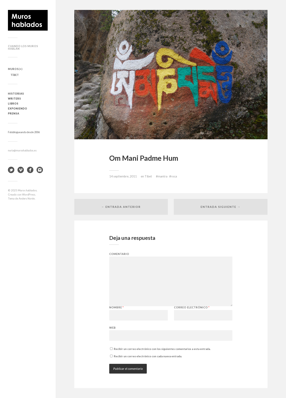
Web (112, 327)
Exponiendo (17, 108)
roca (174, 176)
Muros (13, 69)
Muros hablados (27, 190)
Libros (13, 103)
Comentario (119, 254)
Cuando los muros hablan (23, 47)
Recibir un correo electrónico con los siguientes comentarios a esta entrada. (162, 349)
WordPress (28, 194)
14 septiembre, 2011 (123, 176)
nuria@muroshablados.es (22, 150)
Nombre (116, 307)
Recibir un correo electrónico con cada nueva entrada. (148, 356)
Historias (16, 93)
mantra (162, 176)
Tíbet (15, 75)
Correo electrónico (192, 307)
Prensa (13, 113)
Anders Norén (27, 198)
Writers (14, 98)
